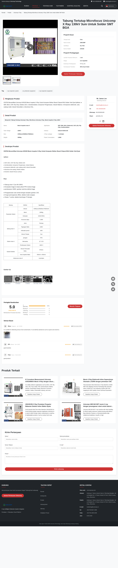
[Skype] (113, 284)
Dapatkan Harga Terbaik (33, 394)
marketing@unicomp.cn (110, 1)
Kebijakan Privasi (44, 514)
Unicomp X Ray (17, 12)
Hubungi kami (43, 505)
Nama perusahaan (64, 436)
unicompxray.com (91, 491)
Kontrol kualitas (73, 6)
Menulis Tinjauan (75, 306)
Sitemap (42, 510)
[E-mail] (113, 279)
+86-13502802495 (100, 108)
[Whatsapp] (113, 289)
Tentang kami (48, 6)
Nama (7, 436)
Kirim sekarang (59, 470)
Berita (85, 6)
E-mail (62, 445)
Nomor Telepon (9, 445)
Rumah (26, 6)
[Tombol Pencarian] (102, 6)
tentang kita (43, 497)
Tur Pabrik (60, 6)
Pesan (7, 453)
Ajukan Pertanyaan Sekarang (102, 125)
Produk (35, 6)
